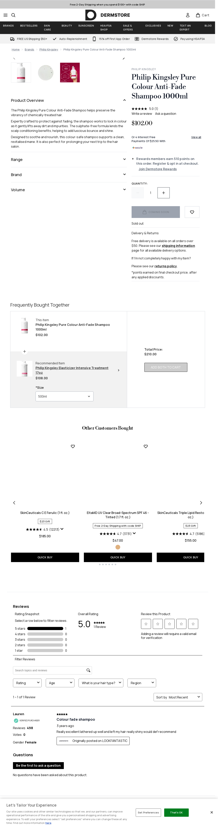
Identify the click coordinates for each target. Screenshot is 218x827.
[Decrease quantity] (138, 192)
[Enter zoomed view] (119, 165)
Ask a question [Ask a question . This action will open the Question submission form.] (165, 113)
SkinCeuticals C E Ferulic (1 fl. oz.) (45, 599)
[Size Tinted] (117, 633)
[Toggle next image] (124, 116)
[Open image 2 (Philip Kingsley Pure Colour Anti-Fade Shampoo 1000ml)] (45, 188)
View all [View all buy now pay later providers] (196, 137)
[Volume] (69, 305)
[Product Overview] (69, 216)
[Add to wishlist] (192, 212)
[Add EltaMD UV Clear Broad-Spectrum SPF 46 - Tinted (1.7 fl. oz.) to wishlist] (145, 533)
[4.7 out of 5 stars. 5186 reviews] (188, 620)
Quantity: (140, 183)
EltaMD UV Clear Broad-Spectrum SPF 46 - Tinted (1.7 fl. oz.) (118, 601)
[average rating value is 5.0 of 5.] (143, 109)
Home (16, 49)
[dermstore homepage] (107, 15)
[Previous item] (14, 589)
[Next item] (201, 589)
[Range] (69, 275)
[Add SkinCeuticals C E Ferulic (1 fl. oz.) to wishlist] (73, 533)
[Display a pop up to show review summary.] (62, 615)
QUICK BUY (45, 644)
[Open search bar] (13, 15)
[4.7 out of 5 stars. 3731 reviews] (116, 620)
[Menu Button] (5, 15)
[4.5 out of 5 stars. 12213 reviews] (43, 616)
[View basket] (202, 15)
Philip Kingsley (48, 49)
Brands (29, 49)
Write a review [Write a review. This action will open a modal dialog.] (142, 113)
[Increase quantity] (164, 192)
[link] (187, 15)
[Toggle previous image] (14, 116)
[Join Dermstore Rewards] (169, 169)
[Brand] (69, 290)
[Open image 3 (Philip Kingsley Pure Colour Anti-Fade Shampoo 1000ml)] (70, 188)
